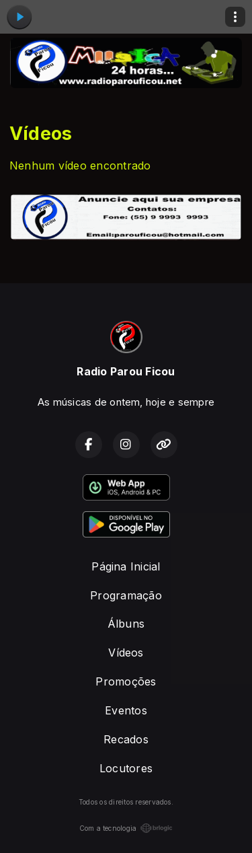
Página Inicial (125, 566)
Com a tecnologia (126, 828)
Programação (126, 595)
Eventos (126, 710)
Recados (126, 739)
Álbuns (126, 623)
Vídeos (125, 652)
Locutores (126, 768)
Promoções (125, 681)
